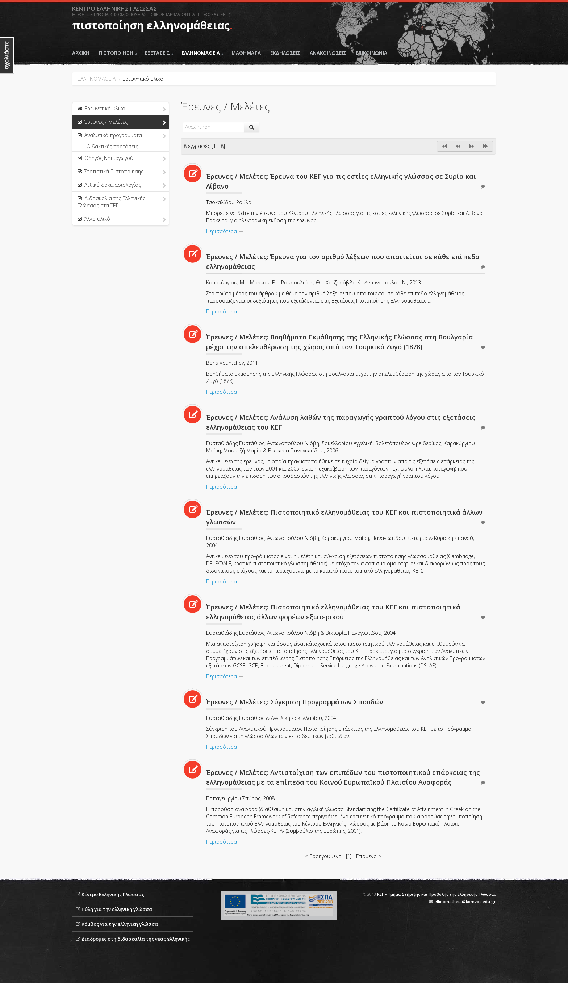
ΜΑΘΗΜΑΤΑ (246, 53)
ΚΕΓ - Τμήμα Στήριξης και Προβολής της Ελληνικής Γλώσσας (436, 894)
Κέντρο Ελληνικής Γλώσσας (113, 894)
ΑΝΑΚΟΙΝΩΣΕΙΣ (328, 53)
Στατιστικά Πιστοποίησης (122, 172)
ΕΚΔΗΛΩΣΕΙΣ (285, 53)
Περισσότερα (221, 231)
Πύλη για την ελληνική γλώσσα (117, 909)
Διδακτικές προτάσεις (112, 146)
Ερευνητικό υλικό (122, 109)
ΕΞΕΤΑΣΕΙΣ (159, 53)
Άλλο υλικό (122, 219)
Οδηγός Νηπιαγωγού (122, 159)
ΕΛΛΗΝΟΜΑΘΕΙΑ (202, 53)
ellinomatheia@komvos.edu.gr (465, 901)
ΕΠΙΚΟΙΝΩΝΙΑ (371, 53)
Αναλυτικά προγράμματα (122, 136)
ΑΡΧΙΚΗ (80, 53)
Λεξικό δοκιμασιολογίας (122, 185)
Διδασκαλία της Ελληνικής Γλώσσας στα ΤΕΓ (122, 202)
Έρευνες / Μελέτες (122, 122)
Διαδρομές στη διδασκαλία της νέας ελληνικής (136, 939)
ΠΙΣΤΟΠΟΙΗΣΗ (118, 53)
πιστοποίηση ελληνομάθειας (151, 25)
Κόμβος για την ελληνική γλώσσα (120, 924)
